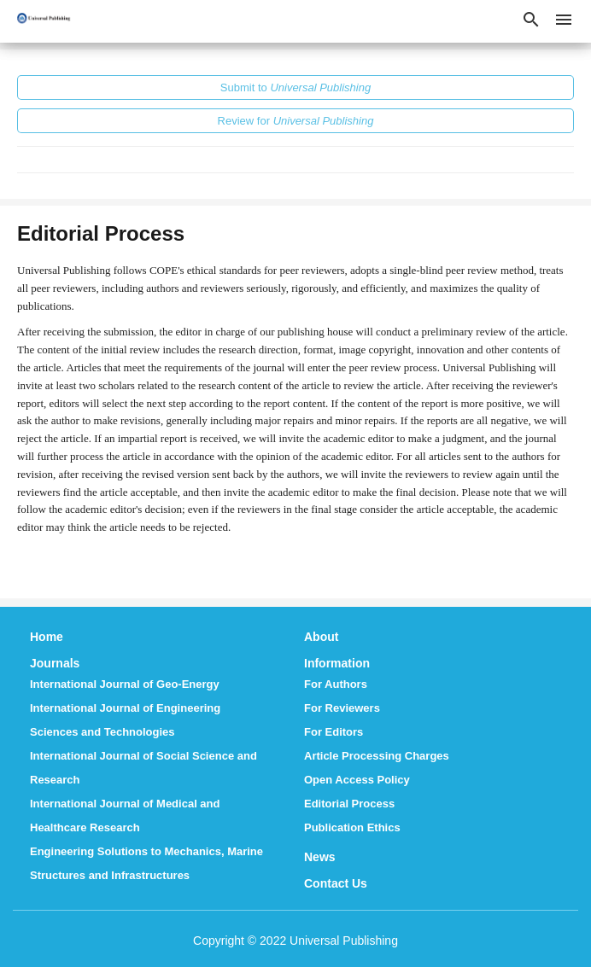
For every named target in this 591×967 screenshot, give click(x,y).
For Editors (333, 731)
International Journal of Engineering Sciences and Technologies (125, 720)
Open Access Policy (357, 779)
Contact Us (335, 883)
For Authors (335, 684)
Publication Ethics (352, 827)
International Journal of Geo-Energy (124, 684)
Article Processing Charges (376, 755)
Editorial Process (349, 803)
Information (337, 663)
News (320, 857)
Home (46, 637)
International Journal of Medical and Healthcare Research (124, 815)
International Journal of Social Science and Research (143, 767)
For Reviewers (342, 708)
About (321, 637)
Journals (54, 663)
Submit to (295, 87)
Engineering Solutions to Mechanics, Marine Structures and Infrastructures (146, 863)
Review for (296, 120)
